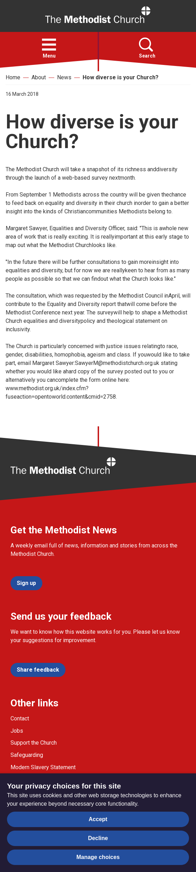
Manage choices (98, 857)
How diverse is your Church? (121, 77)
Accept (98, 819)
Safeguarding (26, 755)
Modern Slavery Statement (43, 767)
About (38, 77)
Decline (98, 838)
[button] (49, 45)
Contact (19, 718)
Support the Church (33, 742)
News (64, 77)
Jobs (16, 730)
